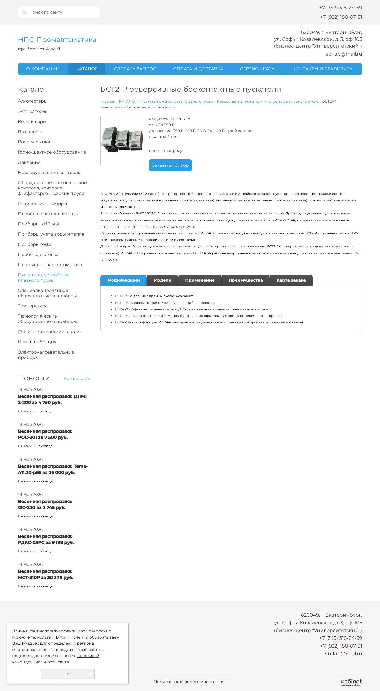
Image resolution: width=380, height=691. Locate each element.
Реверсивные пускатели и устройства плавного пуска (267, 101)
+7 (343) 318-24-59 (340, 7)
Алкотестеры (32, 101)
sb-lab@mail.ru (343, 54)
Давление (29, 162)
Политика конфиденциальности (189, 681)
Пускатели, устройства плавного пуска (44, 277)
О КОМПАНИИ (43, 68)
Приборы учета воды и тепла (51, 234)
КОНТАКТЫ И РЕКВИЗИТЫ (323, 68)
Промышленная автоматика (50, 264)
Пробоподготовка (38, 254)
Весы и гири (32, 121)
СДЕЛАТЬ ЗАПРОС (135, 68)
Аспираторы (32, 111)
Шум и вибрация (37, 341)
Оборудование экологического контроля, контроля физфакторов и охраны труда (53, 188)
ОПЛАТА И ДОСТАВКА (198, 68)
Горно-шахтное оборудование (52, 152)
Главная (107, 101)
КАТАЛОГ (86, 68)
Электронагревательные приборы (46, 354)
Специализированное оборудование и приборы (47, 293)
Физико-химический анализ (50, 331)
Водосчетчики (34, 141)
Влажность (30, 131)
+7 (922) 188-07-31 (341, 17)
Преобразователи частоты (48, 213)
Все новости (77, 378)
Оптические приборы (42, 203)
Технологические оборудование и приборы (47, 318)
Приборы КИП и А (38, 223)
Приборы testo (34, 244)
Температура (33, 305)
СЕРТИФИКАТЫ (258, 68)
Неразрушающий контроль (49, 172)
